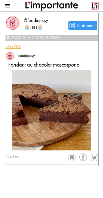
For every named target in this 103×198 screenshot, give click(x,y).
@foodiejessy (36, 20)
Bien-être (13, 47)
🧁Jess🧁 (33, 27)
